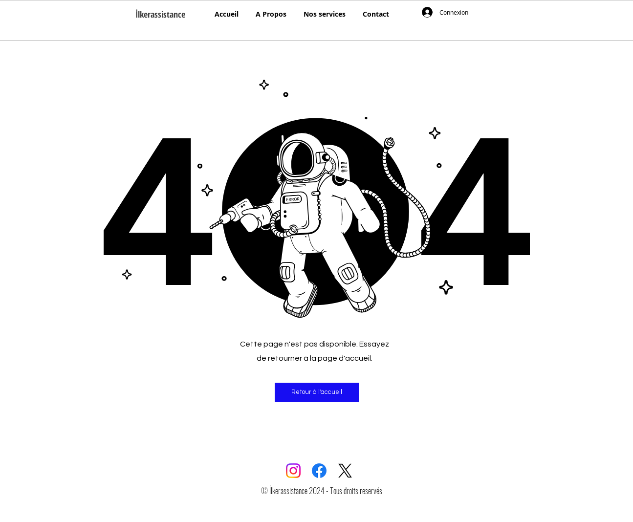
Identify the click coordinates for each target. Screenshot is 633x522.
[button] (317, 392)
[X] (345, 470)
